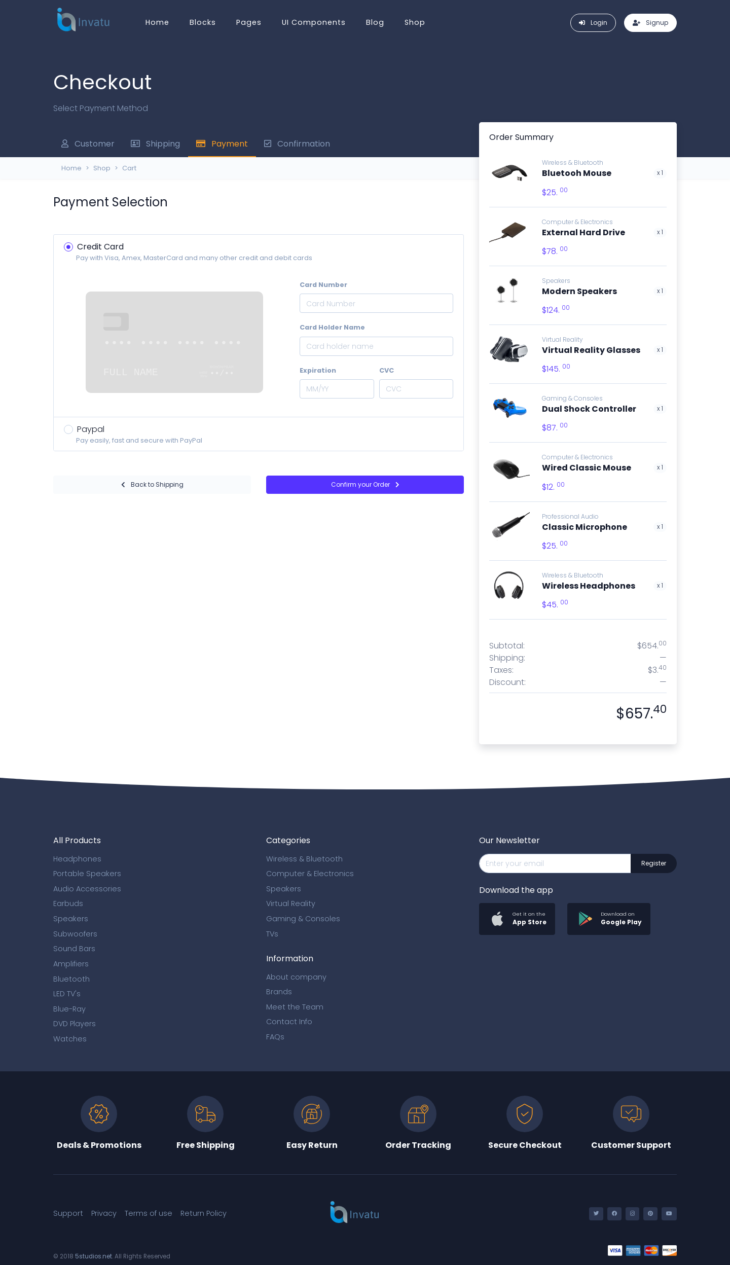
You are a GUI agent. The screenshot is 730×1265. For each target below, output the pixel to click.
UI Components (314, 22)
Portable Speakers (87, 874)
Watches (70, 1039)
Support (68, 1213)
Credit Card (100, 246)
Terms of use (148, 1213)
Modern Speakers (579, 291)
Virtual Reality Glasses (591, 350)
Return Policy (203, 1213)
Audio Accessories (87, 889)
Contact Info (289, 1022)
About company (296, 977)
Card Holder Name (332, 327)
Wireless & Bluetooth (572, 575)
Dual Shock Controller (589, 409)
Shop (415, 22)
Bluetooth (71, 979)
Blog (375, 22)
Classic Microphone (584, 527)
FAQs (275, 1037)
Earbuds (68, 903)
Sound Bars (74, 949)
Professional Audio (570, 516)
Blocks (203, 22)
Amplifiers (71, 964)
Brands (279, 992)
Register (653, 863)
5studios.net (93, 1256)
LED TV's (67, 994)
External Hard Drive (583, 232)
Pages (249, 22)
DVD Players (74, 1024)
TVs (272, 934)
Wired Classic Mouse (586, 468)
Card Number (323, 284)
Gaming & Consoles (572, 398)
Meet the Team (294, 1007)
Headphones (77, 859)
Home (157, 22)
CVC (386, 370)
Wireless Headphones (588, 586)
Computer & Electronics (577, 222)
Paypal (90, 429)
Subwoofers (75, 934)
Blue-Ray (69, 1009)
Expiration (318, 370)
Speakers (556, 280)
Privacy (104, 1213)
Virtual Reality (562, 339)
